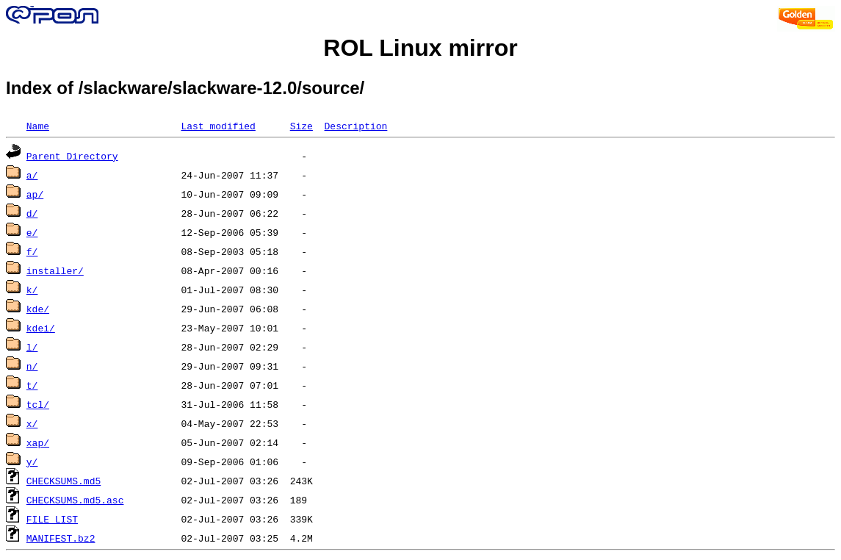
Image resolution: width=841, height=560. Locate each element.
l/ (32, 346)
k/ (32, 289)
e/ (32, 232)
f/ (32, 251)
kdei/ (40, 327)
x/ (32, 423)
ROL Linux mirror (420, 48)
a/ (32, 175)
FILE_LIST (52, 518)
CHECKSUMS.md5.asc (75, 499)
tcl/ (37, 404)
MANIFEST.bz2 (60, 538)
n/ (32, 366)
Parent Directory (72, 155)
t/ (32, 385)
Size (301, 125)
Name (37, 125)
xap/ (37, 442)
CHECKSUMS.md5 (63, 480)
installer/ (55, 270)
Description (355, 125)
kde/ (37, 308)
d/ (32, 213)
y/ (32, 461)
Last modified (218, 125)
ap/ (34, 194)
